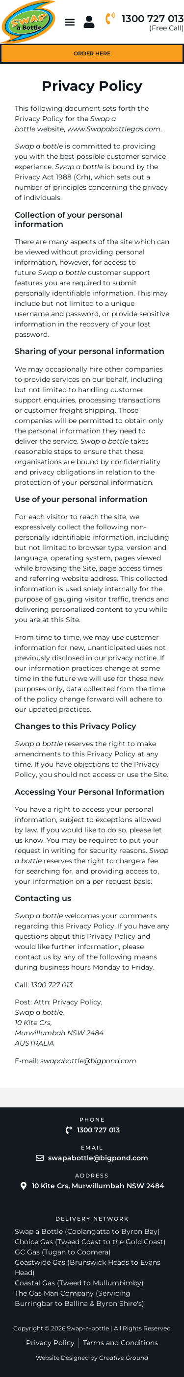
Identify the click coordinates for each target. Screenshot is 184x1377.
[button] (70, 22)
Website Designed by (92, 1357)
